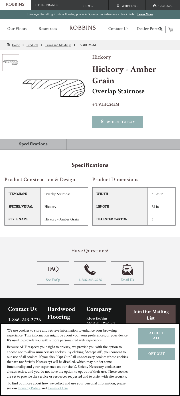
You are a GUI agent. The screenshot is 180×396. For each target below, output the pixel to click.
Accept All (156, 336)
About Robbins (97, 319)
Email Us (127, 273)
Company (99, 310)
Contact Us (22, 310)
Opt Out (156, 354)
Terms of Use (58, 388)
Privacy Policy (29, 388)
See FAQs (53, 273)
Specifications (33, 144)
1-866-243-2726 (90, 273)
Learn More (145, 14)
